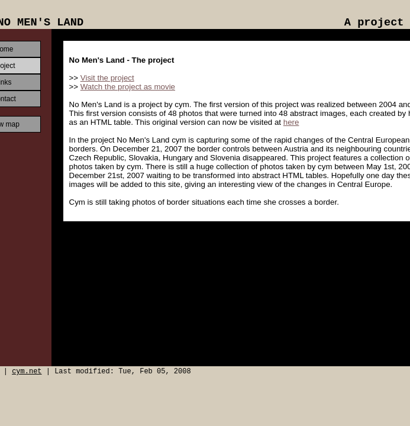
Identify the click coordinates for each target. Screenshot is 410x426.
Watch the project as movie (127, 86)
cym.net (26, 371)
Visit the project (107, 77)
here (291, 122)
